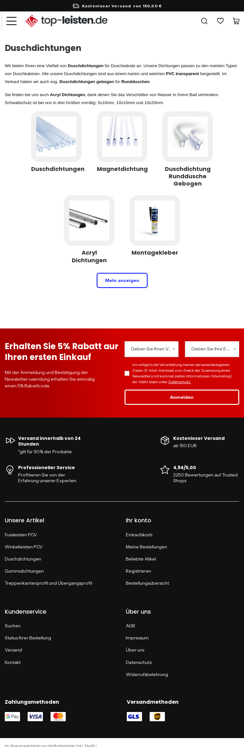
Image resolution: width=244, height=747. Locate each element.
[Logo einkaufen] (66, 21)
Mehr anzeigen (122, 280)
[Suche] (204, 21)
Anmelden (181, 397)
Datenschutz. (179, 381)
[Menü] (11, 21)
